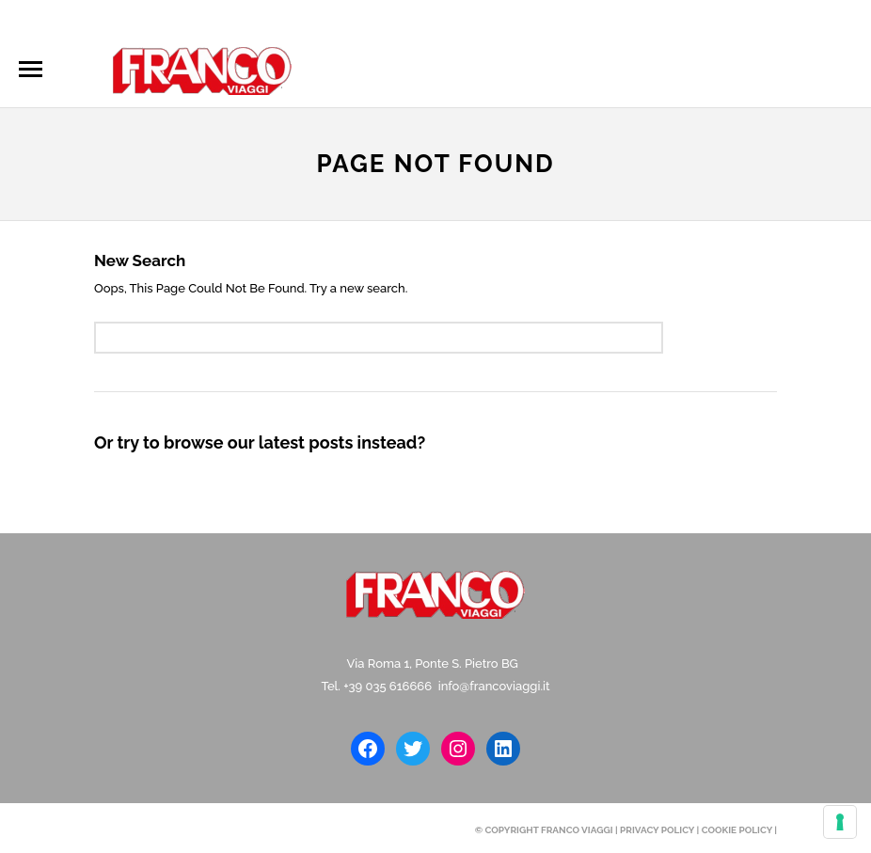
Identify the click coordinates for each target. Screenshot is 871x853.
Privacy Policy (657, 830)
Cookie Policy (737, 830)
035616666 (144, 20)
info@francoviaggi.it (274, 20)
